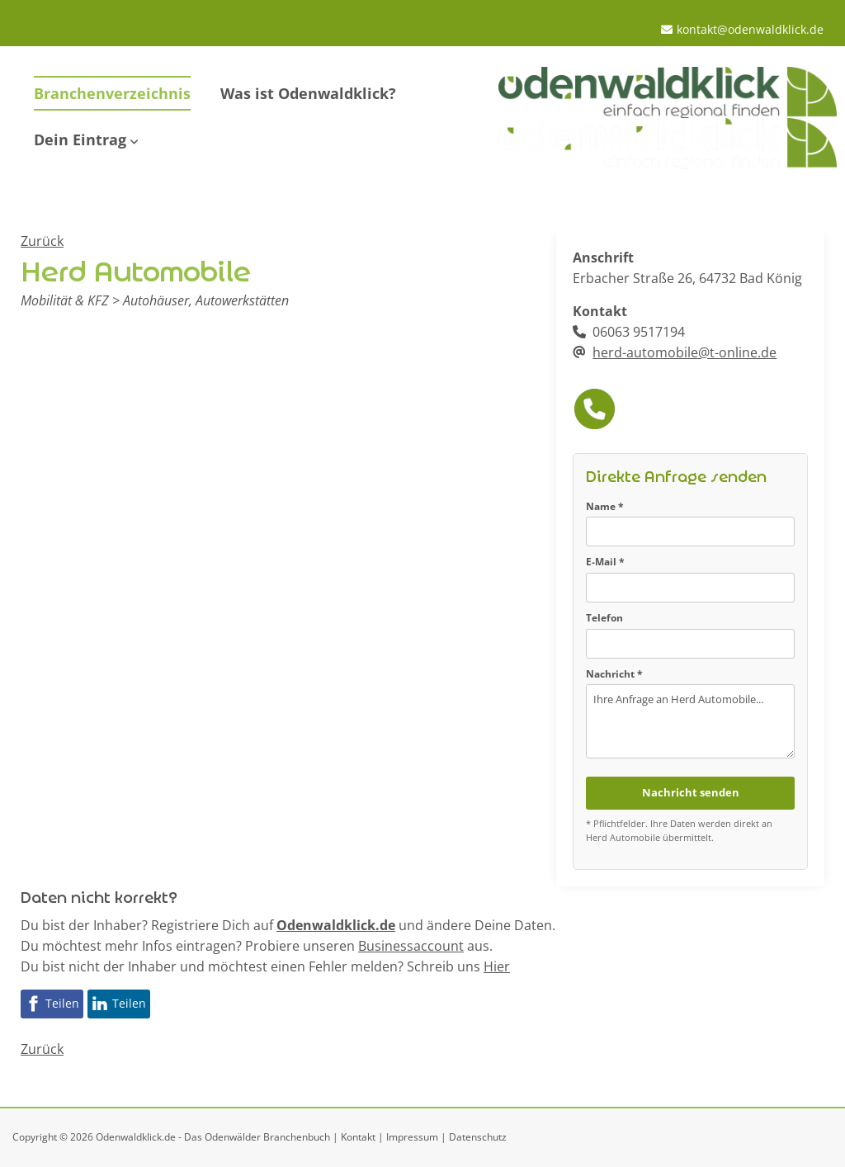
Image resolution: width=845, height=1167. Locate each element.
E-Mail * (605, 562)
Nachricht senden (690, 792)
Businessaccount (411, 946)
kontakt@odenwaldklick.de (750, 29)
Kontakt (358, 1137)
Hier (497, 966)
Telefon (604, 618)
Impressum (412, 1137)
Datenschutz (478, 1137)
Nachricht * (614, 674)
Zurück (42, 241)
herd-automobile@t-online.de (684, 352)
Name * (605, 506)
